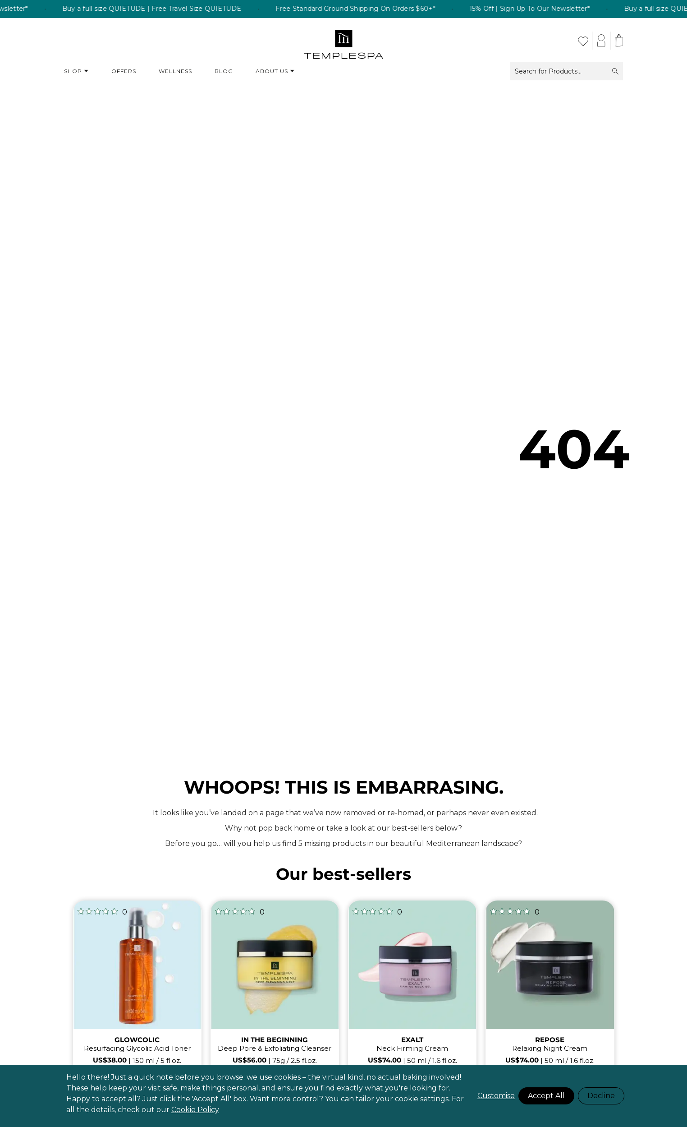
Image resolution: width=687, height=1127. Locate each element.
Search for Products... (566, 71)
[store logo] (343, 41)
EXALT (412, 1039)
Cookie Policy (195, 1109)
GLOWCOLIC (137, 1039)
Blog (224, 71)
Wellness (175, 71)
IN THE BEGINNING (274, 1039)
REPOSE (549, 1039)
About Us (275, 71)
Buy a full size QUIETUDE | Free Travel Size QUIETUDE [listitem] (169, 9)
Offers (123, 71)
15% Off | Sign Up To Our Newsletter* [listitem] (547, 9)
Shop (76, 71)
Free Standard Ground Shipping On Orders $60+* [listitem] (373, 9)
